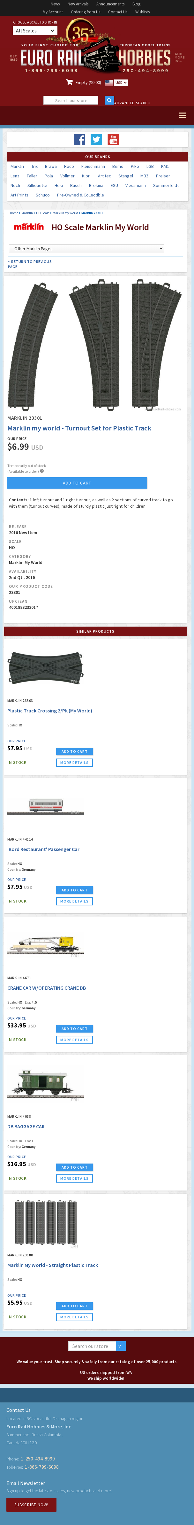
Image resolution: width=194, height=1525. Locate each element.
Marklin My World (65, 213)
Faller (32, 176)
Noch (15, 185)
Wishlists (142, 12)
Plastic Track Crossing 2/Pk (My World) (49, 710)
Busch (76, 185)
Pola (49, 176)
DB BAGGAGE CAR (26, 1126)
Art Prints (19, 195)
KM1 (165, 166)
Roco (69, 166)
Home (14, 213)
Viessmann (135, 185)
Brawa (51, 166)
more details (74, 762)
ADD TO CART (75, 751)
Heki (59, 185)
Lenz (15, 176)
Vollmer (67, 176)
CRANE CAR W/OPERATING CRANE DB (46, 988)
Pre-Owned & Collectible (80, 195)
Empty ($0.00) (88, 82)
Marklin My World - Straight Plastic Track (52, 1265)
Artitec (104, 176)
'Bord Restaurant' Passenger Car (43, 849)
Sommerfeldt (166, 185)
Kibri (86, 176)
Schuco (43, 195)
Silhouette (37, 185)
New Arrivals (78, 4)
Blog (136, 4)
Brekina (96, 185)
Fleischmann (93, 166)
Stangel (125, 176)
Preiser (163, 176)
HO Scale (42, 213)
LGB (150, 166)
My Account (53, 12)
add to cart (77, 483)
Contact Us (117, 12)
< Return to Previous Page (30, 264)
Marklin (17, 166)
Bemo (117, 166)
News (55, 4)
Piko (135, 166)
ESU (114, 185)
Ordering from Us (85, 12)
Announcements (110, 4)
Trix (34, 166)
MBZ (144, 176)
